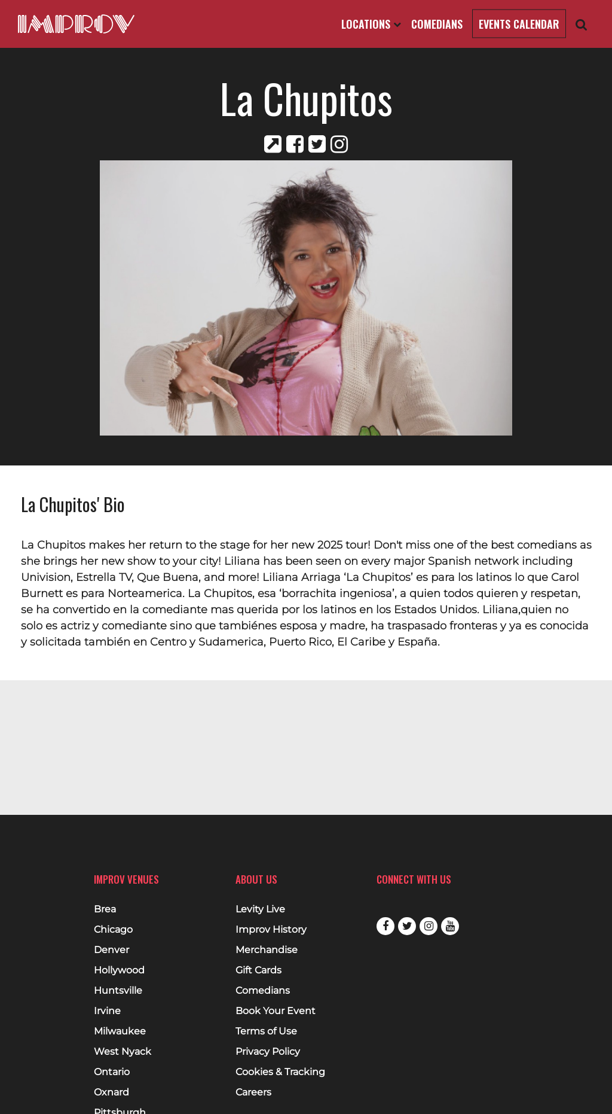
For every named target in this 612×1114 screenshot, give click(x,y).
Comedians (437, 24)
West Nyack (122, 1052)
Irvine (107, 1011)
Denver (111, 950)
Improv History (271, 930)
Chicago (113, 930)
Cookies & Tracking (280, 1072)
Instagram (428, 926)
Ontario (112, 1072)
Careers (253, 1092)
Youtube (450, 926)
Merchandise (266, 950)
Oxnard (111, 1092)
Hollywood (119, 970)
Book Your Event (275, 1011)
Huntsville (118, 991)
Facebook (385, 926)
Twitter (407, 926)
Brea (105, 909)
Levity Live (260, 909)
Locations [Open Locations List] (371, 24)
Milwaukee (120, 1031)
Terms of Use (266, 1031)
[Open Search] (581, 24)
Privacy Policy (267, 1052)
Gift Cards (258, 970)
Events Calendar (519, 24)
